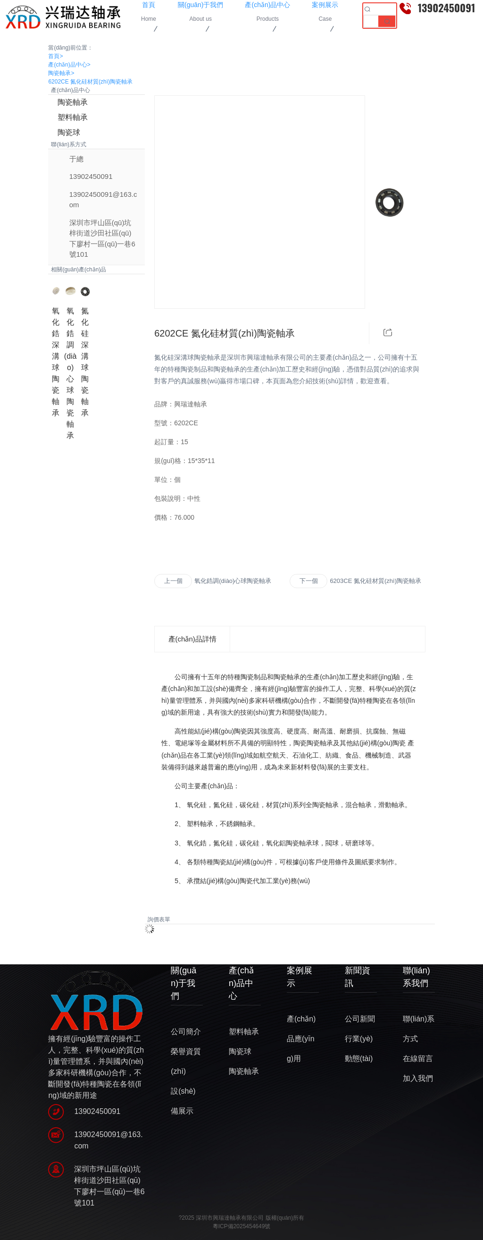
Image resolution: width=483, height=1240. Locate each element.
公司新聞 (360, 1019)
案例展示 (299, 977)
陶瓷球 (69, 132)
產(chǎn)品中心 (69, 64)
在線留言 (418, 1058)
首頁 (55, 56)
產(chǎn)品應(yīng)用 (301, 1039)
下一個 (309, 580)
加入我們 (418, 1078)
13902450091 (91, 176)
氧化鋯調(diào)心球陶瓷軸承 (232, 580)
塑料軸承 (73, 117)
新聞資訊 (357, 977)
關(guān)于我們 (183, 983)
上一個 (173, 580)
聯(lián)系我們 (416, 977)
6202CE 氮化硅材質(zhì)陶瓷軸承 (90, 81)
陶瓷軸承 (61, 73)
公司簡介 (186, 1032)
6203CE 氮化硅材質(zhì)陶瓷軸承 (375, 580)
